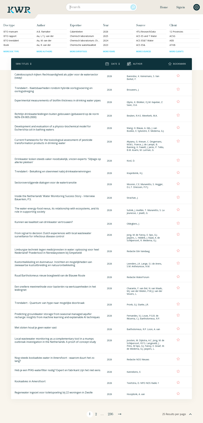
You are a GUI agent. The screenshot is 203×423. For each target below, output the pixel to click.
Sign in (180, 7)
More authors (44, 51)
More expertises (78, 51)
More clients (176, 51)
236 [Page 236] (110, 414)
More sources (143, 51)
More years (109, 51)
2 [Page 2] (96, 414)
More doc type (11, 51)
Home (164, 7)
